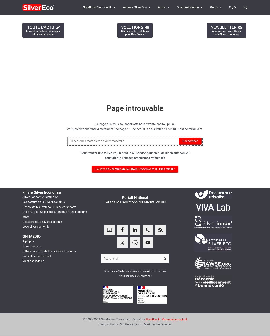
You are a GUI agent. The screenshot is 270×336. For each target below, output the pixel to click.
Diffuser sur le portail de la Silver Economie (51, 251)
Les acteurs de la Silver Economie (44, 202)
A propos (28, 241)
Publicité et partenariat (37, 256)
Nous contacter (32, 246)
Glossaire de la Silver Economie (43, 221)
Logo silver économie (36, 226)
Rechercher (190, 141)
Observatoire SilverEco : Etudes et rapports (50, 207)
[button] (122, 7)
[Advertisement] (112, 69)
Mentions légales (33, 261)
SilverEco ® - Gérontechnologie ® (166, 319)
